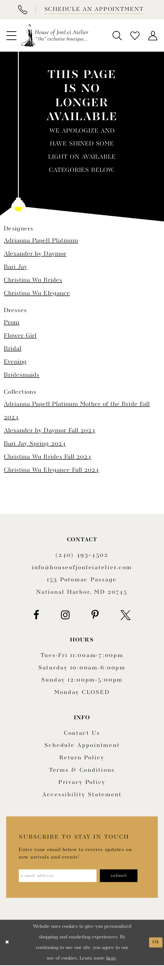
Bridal (12, 348)
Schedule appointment (82, 745)
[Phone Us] (22, 9)
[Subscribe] (124, 876)
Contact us (82, 733)
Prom (11, 322)
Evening (15, 361)
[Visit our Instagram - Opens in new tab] (65, 615)
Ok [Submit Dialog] (155, 943)
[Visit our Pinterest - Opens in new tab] (95, 615)
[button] (11, 35)
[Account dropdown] (153, 35)
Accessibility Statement (82, 795)
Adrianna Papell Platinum (41, 240)
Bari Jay (15, 267)
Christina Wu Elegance (37, 293)
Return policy (82, 758)
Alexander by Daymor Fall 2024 (50, 430)
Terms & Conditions (82, 770)
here (111, 959)
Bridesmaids (21, 375)
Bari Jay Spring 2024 (35, 443)
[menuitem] (11, 35)
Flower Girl (20, 335)
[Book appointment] (93, 10)
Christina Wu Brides (33, 280)
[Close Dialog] (7, 943)
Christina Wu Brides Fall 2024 (47, 456)
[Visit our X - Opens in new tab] (125, 615)
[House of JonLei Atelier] (55, 35)
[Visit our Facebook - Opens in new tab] (36, 615)
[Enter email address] (60, 876)
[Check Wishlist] (135, 35)
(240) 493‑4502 (82, 555)
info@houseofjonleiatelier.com (82, 568)
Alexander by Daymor (35, 253)
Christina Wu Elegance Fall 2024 (51, 470)
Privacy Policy (82, 782)
